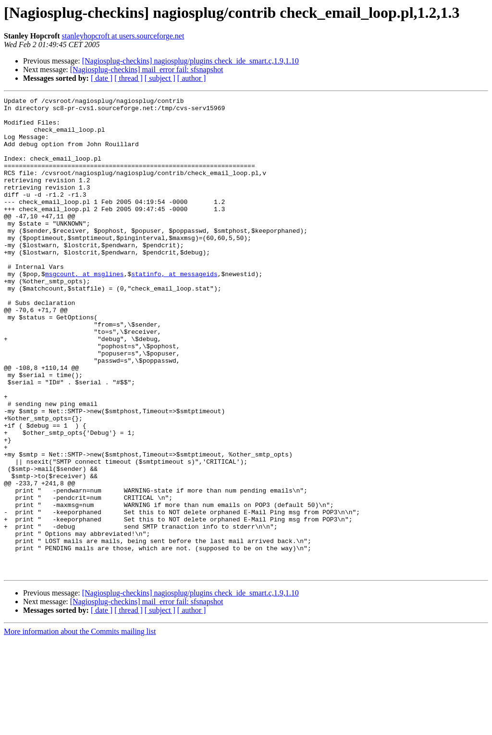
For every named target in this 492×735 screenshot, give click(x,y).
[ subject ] (160, 78)
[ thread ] (128, 78)
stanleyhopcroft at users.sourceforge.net (123, 36)
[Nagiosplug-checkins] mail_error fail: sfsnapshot (146, 69)
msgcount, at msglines (84, 309)
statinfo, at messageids (174, 309)
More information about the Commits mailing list (80, 726)
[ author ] (191, 78)
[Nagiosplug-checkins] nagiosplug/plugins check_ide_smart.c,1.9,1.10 (190, 61)
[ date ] (101, 78)
